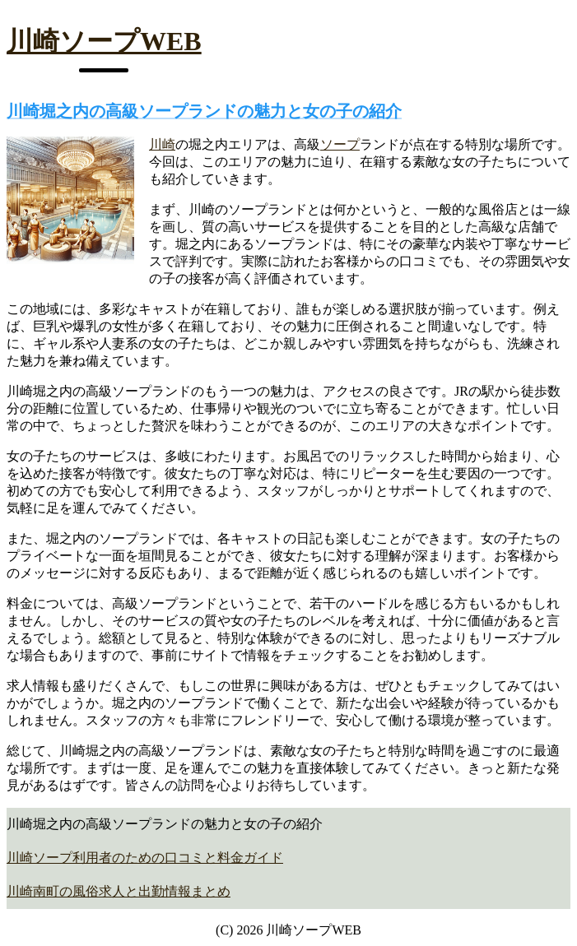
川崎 (162, 144)
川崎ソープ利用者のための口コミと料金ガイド (145, 858)
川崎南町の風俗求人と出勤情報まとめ (118, 891)
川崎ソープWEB (104, 41)
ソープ (340, 144)
